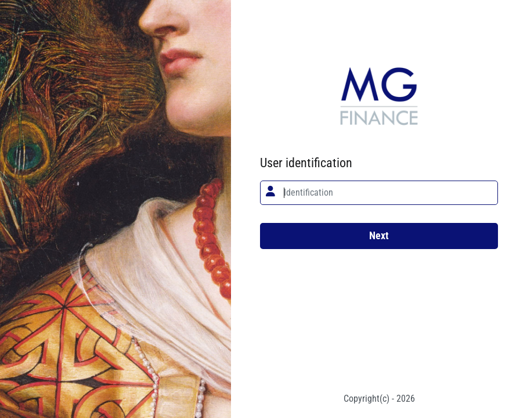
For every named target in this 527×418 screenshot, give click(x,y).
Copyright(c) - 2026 (379, 399)
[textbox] (379, 193)
